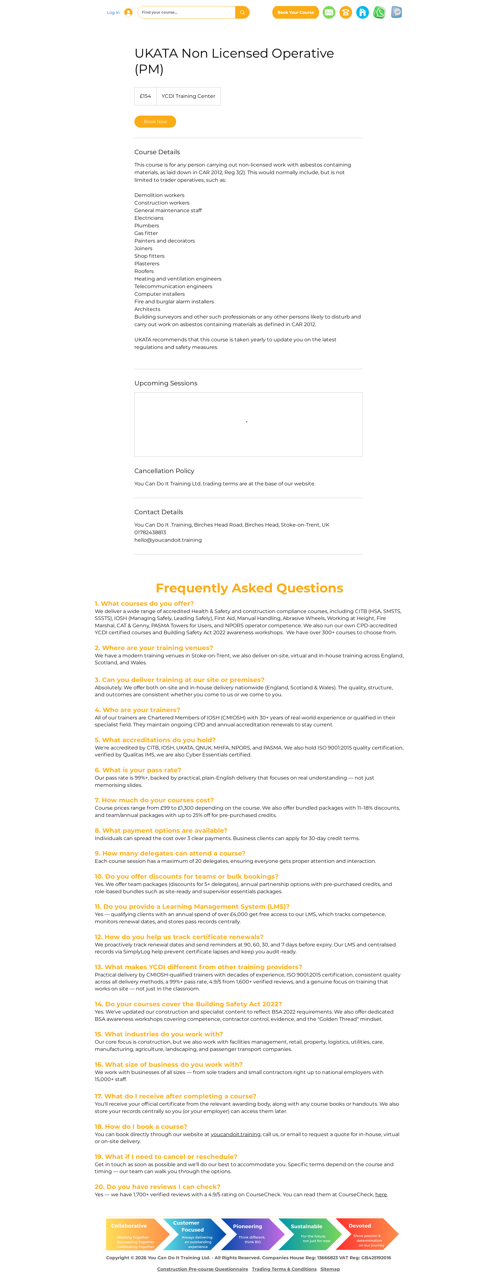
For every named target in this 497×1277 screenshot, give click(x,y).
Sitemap (330, 1269)
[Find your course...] (182, 12)
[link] (155, 122)
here (381, 1195)
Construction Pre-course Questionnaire (202, 1269)
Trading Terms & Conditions (284, 1269)
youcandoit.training (236, 1134)
